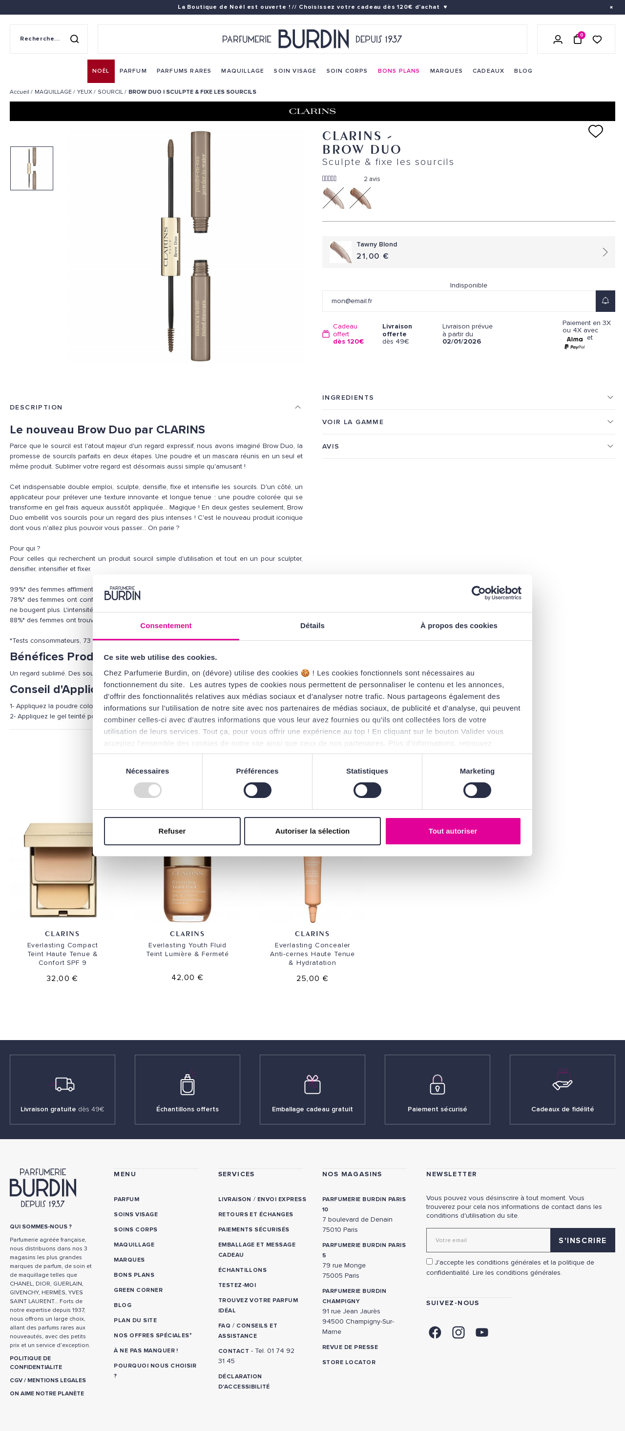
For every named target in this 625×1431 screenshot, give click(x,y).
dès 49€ (408, 334)
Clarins (62, 933)
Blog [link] (122, 1305)
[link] (101, 71)
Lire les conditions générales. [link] (517, 1272)
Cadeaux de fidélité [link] (562, 1109)
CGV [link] (16, 1380)
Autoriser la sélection (312, 831)
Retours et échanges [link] (255, 1214)
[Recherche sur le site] (49, 39)
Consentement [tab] (165, 625)
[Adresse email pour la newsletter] (520, 1240)
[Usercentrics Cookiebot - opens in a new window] (478, 593)
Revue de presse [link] (350, 1347)
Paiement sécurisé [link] (437, 1109)
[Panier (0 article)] (577, 39)
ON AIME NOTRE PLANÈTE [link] (47, 1393)
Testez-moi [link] (237, 1285)
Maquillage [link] (134, 1244)
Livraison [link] (234, 1199)
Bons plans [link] (134, 1275)
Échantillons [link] (242, 1270)
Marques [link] (129, 1260)
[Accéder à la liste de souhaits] (597, 39)
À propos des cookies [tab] (459, 625)
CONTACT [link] (233, 1351)
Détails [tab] (312, 625)
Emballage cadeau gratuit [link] (312, 1109)
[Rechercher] (74, 39)
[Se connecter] (558, 39)
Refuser (172, 831)
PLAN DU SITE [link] (135, 1320)
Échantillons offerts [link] (187, 1109)
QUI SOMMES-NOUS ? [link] (41, 1226)
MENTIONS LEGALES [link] (56, 1380)
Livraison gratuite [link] (62, 1109)
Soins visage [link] (136, 1214)
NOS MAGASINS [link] (352, 1174)
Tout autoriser (453, 831)
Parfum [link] (126, 1199)
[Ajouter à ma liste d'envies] (595, 131)
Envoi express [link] (281, 1199)
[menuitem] (101, 71)
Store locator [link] (348, 1362)
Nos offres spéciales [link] (151, 1335)
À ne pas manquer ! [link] (146, 1350)
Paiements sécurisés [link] (254, 1229)
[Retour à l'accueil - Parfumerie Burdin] (312, 39)
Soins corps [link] (135, 1229)
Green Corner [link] (138, 1290)
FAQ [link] (224, 1325)
